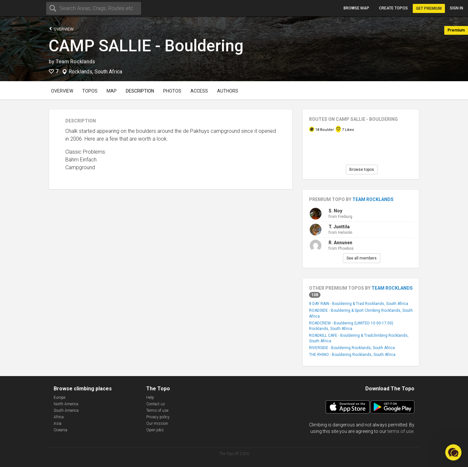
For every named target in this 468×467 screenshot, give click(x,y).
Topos (90, 91)
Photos (172, 91)
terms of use (400, 431)
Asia (57, 423)
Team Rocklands (75, 61)
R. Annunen (340, 242)
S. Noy (335, 210)
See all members (361, 258)
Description (140, 91)
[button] (453, 452)
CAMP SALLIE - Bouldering (146, 45)
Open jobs (155, 430)
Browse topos (361, 169)
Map (112, 91)
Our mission (157, 423)
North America (66, 404)
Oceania (60, 430)
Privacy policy (158, 417)
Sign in (456, 8)
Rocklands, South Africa (95, 71)
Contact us (155, 404)
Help (150, 397)
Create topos (393, 8)
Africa (59, 417)
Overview (61, 29)
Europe (59, 397)
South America (66, 410)
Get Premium (429, 8)
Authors (227, 91)
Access (199, 91)
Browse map (356, 8)
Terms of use (157, 410)
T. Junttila (339, 226)
